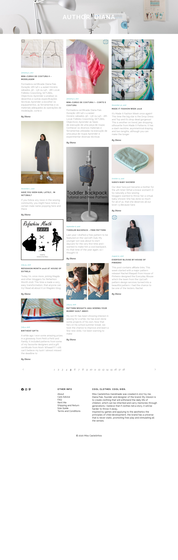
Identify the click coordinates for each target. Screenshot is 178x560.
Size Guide (62, 408)
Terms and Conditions (68, 411)
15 (111, 369)
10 (91, 369)
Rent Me (62, 402)
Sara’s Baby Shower (123, 182)
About (60, 394)
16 (115, 369)
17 (120, 369)
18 (123, 369)
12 (99, 369)
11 (95, 369)
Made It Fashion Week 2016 (127, 109)
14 (107, 369)
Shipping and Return (68, 405)
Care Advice (63, 397)
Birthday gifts (29, 331)
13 (103, 369)
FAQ (59, 399)
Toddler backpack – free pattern (86, 230)
